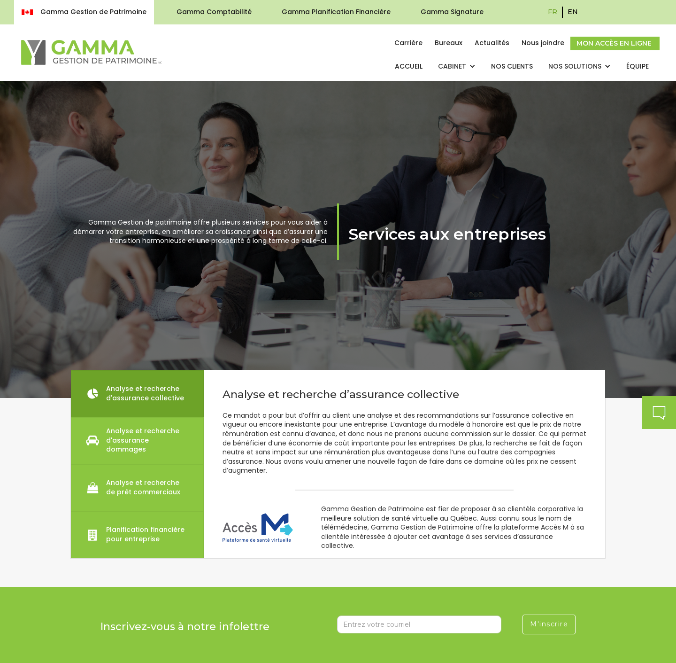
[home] (91, 52)
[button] (457, 67)
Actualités (492, 42)
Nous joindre (543, 42)
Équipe (637, 66)
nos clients (512, 66)
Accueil (408, 66)
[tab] (137, 393)
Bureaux (448, 42)
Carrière (408, 42)
